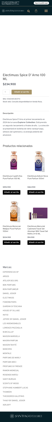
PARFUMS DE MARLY (12, 358)
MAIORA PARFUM (10, 341)
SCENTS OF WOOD (11, 383)
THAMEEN (7, 392)
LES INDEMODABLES (12, 323)
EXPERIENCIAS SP (11, 272)
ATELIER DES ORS (10, 281)
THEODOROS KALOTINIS (13, 396)
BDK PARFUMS (9, 285)
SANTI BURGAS (9, 379)
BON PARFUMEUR (10, 289)
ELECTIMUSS (8, 298)
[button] (46, 10)
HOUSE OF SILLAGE (11, 310)
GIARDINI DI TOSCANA (12, 306)
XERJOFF (7, 405)
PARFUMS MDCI (9, 362)
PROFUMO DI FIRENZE (12, 366)
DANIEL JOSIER (9, 293)
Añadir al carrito (21, 92)
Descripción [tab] (8, 113)
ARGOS (6, 276)
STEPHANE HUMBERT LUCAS (15, 388)
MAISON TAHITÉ (10, 345)
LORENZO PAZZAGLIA (12, 328)
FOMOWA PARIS (9, 302)
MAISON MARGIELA (11, 336)
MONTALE (7, 353)
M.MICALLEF (8, 332)
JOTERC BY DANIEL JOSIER (14, 319)
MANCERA (7, 349)
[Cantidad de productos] (6, 92)
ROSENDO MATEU (10, 375)
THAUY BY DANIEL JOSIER (14, 400)
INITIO (5, 315)
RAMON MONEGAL (11, 370)
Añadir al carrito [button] (11, 192)
